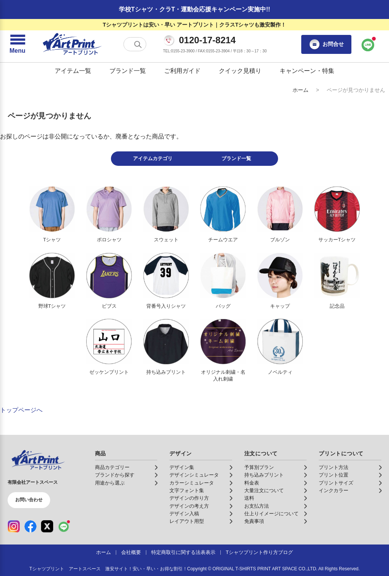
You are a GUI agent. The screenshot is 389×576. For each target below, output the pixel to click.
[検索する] (138, 44)
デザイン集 (181, 467)
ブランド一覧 (127, 71)
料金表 (251, 483)
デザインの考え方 (189, 506)
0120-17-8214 (207, 40)
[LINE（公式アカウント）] (64, 526)
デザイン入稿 (184, 513)
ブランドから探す (114, 475)
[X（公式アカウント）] (47, 526)
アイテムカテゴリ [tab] (152, 158)
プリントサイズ (336, 483)
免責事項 (254, 521)
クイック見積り (240, 71)
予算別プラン (259, 467)
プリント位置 (333, 475)
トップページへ (21, 410)
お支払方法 (256, 506)
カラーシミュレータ (191, 483)
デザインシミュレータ (194, 475)
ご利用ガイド (182, 71)
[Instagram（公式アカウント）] (14, 526)
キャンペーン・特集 (307, 71)
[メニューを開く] (17, 44)
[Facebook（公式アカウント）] (30, 526)
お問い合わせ (29, 499)
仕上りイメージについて (271, 513)
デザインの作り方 (189, 498)
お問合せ (326, 44)
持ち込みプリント (264, 475)
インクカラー (333, 490)
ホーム (300, 90)
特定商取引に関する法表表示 (183, 552)
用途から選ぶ (110, 483)
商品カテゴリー (112, 467)
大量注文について (264, 490)
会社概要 (131, 552)
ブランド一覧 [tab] (236, 158)
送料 (249, 498)
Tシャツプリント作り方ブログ (259, 552)
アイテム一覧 (73, 71)
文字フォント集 (186, 490)
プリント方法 (333, 467)
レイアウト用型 (186, 521)
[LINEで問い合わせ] (368, 44)
